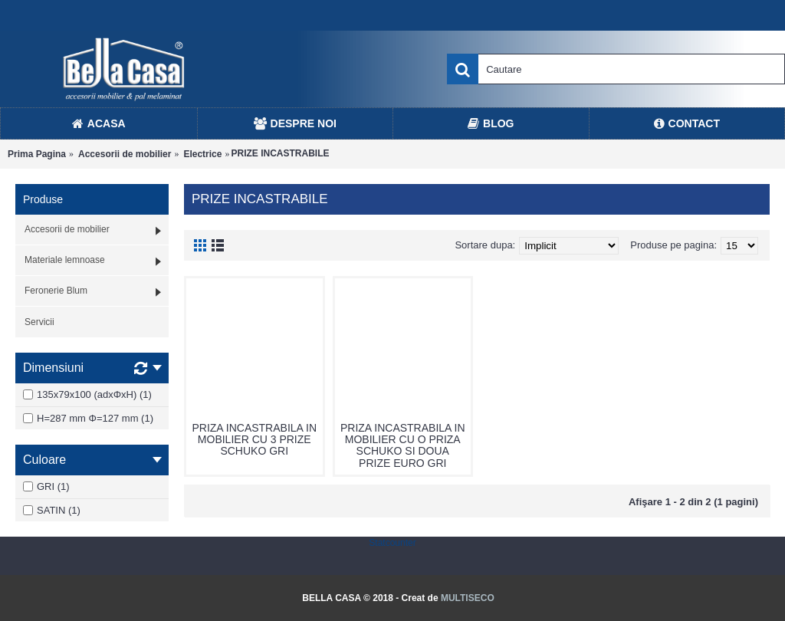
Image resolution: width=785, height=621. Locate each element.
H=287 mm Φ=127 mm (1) (88, 418)
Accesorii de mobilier (124, 154)
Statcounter (392, 542)
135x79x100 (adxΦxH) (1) (87, 394)
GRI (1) (46, 486)
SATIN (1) (51, 510)
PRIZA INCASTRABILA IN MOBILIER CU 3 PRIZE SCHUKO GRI (254, 440)
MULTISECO (467, 598)
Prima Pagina (37, 154)
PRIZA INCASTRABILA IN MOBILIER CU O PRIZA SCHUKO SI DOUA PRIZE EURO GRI (402, 445)
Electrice (202, 154)
